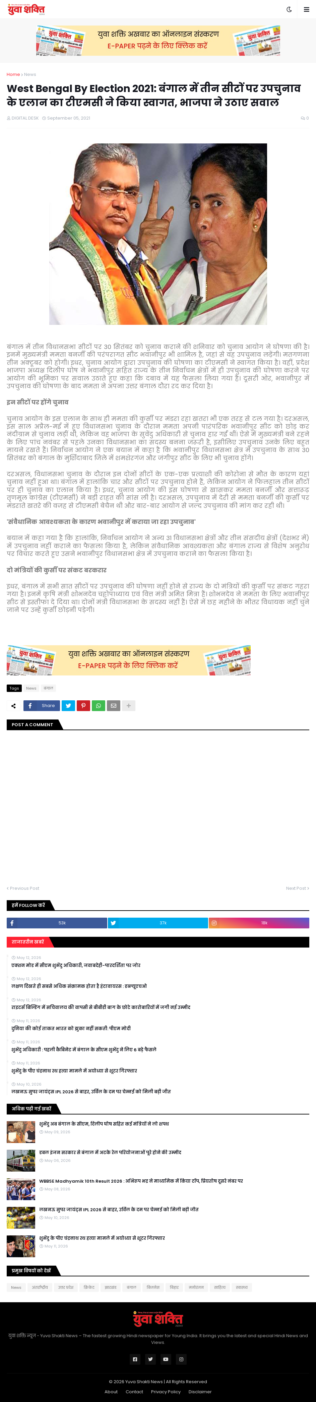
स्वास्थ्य (242, 1287)
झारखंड (110, 1287)
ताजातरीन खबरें (28, 942)
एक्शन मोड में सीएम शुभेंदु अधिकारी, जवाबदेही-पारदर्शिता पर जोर (75, 966)
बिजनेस (153, 1287)
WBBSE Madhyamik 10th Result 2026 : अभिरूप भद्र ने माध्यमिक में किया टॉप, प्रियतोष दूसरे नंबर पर (141, 1181)
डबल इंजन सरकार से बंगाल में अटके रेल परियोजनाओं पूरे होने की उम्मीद (110, 1153)
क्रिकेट (89, 1287)
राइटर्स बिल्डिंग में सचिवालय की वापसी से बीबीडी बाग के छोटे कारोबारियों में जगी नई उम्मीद (100, 1008)
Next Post (296, 888)
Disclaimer (200, 1392)
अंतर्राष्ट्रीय (40, 1287)
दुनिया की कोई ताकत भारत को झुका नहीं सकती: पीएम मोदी (71, 1029)
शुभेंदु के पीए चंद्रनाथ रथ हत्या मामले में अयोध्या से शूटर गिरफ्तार (74, 1071)
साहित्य (220, 1287)
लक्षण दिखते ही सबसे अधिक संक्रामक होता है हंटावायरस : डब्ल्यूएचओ (79, 986)
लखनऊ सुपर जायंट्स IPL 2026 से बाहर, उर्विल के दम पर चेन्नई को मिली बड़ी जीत (91, 1092)
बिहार (174, 1287)
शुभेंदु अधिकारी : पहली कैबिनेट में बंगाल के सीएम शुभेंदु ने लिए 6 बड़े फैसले (83, 1050)
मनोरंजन (196, 1287)
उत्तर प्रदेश (65, 1287)
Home (13, 74)
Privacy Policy (166, 1392)
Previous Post (24, 888)
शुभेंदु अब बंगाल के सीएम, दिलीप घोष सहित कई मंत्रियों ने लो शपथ (104, 1124)
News (30, 74)
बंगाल (48, 688)
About (111, 1392)
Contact (134, 1392)
